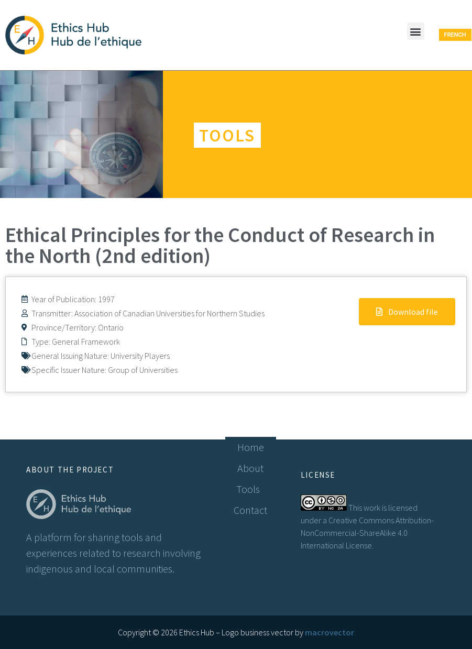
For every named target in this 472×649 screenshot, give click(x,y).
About (250, 468)
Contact (250, 509)
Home (250, 447)
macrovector (329, 632)
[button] (415, 31)
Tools (250, 489)
